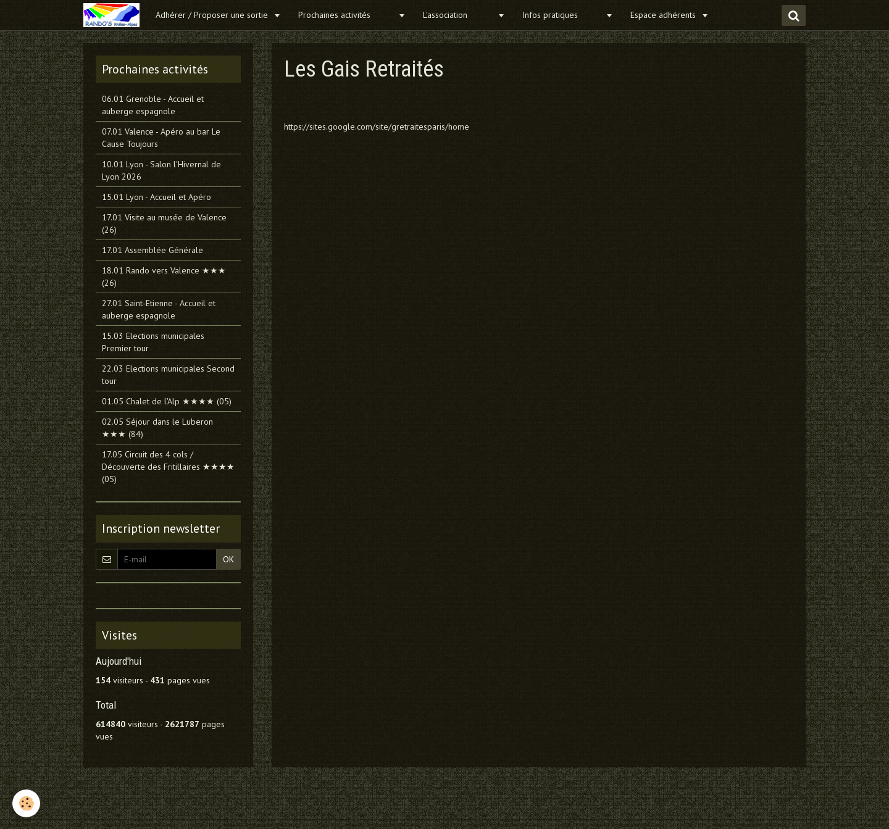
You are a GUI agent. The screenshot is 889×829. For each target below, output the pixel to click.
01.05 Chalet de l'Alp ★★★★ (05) (167, 401)
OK (228, 559)
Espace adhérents (664, 14)
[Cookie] (26, 803)
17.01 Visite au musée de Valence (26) (164, 223)
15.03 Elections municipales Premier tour (153, 342)
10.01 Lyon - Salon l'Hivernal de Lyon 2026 (161, 170)
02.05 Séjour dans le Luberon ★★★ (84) (157, 427)
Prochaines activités (346, 14)
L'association (459, 14)
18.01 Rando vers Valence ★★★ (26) (164, 276)
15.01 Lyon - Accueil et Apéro (156, 196)
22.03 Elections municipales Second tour (168, 374)
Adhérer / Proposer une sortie (213, 14)
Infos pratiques (562, 14)
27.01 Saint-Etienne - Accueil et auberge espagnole (158, 309)
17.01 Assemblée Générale (152, 250)
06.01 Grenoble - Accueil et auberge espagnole (153, 105)
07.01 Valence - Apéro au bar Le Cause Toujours (161, 137)
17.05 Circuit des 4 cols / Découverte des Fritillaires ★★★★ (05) (168, 467)
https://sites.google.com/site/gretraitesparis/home (376, 126)
